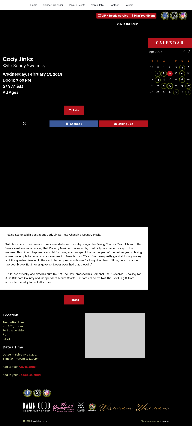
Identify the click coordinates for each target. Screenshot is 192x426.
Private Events (77, 5)
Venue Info (97, 5)
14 (157, 79)
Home (33, 5)
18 (182, 79)
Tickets (74, 110)
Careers (129, 5)
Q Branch (164, 421)
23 (170, 85)
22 (163, 85)
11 (182, 73)
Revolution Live (39, 421)
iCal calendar (27, 366)
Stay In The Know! (127, 23)
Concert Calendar (53, 5)
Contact (114, 5)
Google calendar (29, 374)
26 (188, 85)
